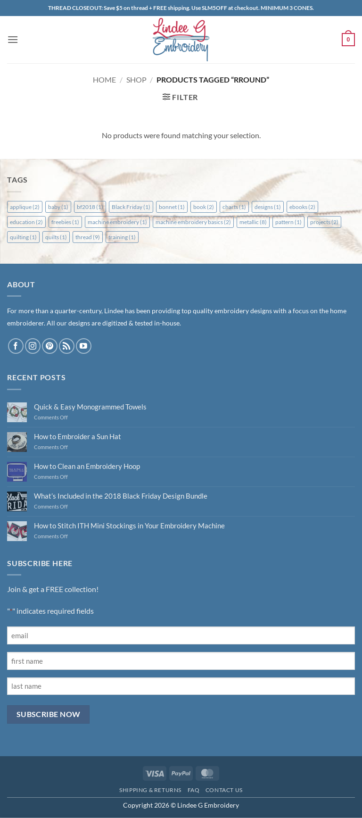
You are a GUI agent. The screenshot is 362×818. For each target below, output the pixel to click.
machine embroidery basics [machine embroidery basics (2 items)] (193, 221)
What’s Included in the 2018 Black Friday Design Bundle (120, 496)
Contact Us (224, 789)
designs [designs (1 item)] (268, 206)
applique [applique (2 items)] (25, 206)
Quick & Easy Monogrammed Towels (90, 406)
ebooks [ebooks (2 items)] (302, 206)
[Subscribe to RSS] (66, 346)
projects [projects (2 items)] (324, 221)
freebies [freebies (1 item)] (65, 221)
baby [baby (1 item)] (58, 206)
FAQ (194, 789)
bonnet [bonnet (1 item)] (172, 206)
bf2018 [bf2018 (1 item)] (90, 206)
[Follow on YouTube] (83, 346)
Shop (136, 79)
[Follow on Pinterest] (50, 346)
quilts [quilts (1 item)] (56, 237)
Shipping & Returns (150, 789)
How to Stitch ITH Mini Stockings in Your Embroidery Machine (129, 525)
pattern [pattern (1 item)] (288, 221)
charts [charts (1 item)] (234, 206)
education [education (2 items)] (26, 221)
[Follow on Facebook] (16, 346)
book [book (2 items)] (203, 206)
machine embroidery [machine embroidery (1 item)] (117, 221)
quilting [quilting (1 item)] (23, 237)
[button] (12, 39)
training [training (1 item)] (122, 237)
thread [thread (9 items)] (87, 237)
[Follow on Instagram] (33, 346)
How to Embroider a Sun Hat (77, 436)
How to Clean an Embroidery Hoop (87, 466)
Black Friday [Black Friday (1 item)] (131, 206)
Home (104, 79)
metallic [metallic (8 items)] (253, 221)
